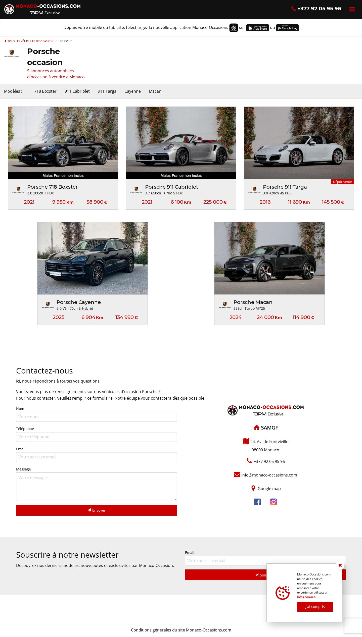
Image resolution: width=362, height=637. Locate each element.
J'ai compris (315, 606)
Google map (269, 488)
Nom (96, 413)
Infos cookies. (306, 597)
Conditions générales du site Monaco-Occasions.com (181, 630)
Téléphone (96, 434)
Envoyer (97, 510)
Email (96, 454)
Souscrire (265, 575)
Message (96, 484)
